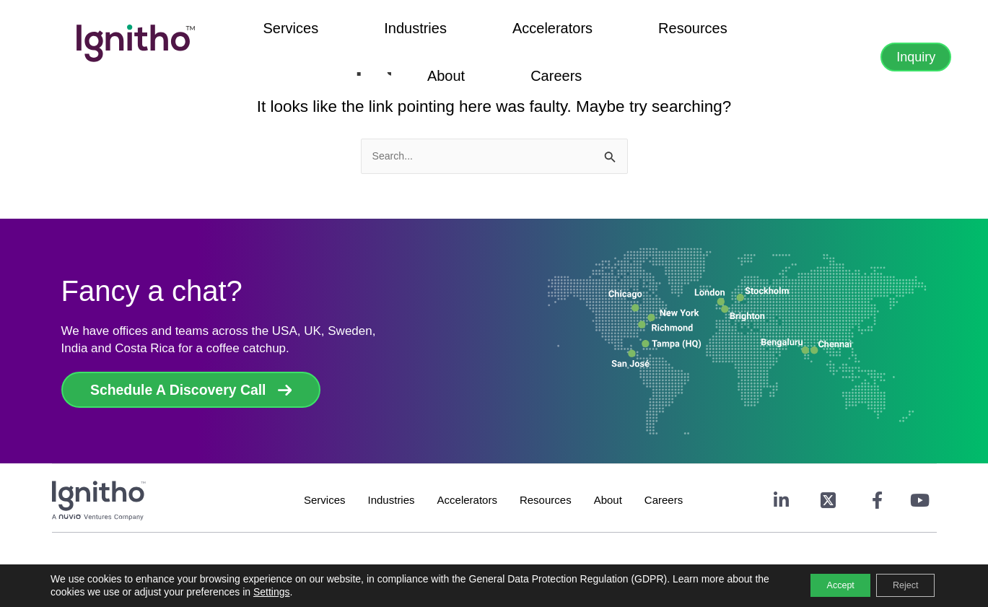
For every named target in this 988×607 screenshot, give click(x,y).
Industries (372, 33)
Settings (316, 591)
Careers (691, 33)
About (628, 33)
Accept (820, 584)
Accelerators (462, 33)
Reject (898, 584)
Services (295, 33)
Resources (555, 33)
